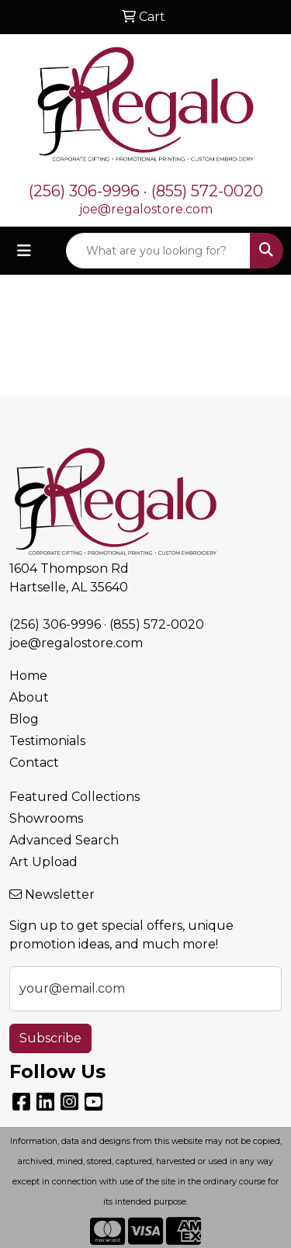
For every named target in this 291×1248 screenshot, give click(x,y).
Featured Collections (74, 796)
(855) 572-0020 (207, 191)
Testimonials (47, 740)
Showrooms (46, 818)
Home (28, 675)
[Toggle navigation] (24, 251)
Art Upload (43, 862)
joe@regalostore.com (146, 209)
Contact (34, 762)
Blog (24, 719)
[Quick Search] (158, 251)
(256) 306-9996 (84, 191)
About (29, 697)
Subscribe (50, 1038)
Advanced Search (64, 840)
